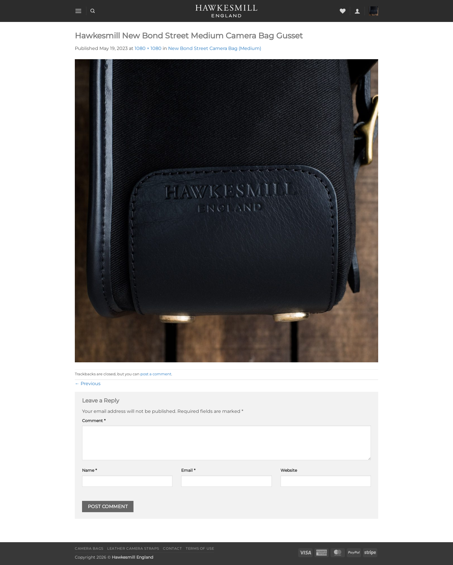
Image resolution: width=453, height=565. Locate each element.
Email (188, 470)
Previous (88, 383)
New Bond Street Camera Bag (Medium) (214, 48)
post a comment (155, 374)
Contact (172, 548)
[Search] (92, 10)
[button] (78, 11)
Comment (93, 420)
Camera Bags (89, 548)
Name (89, 470)
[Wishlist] (343, 11)
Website (289, 470)
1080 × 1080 (148, 48)
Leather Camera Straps (133, 548)
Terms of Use (200, 548)
